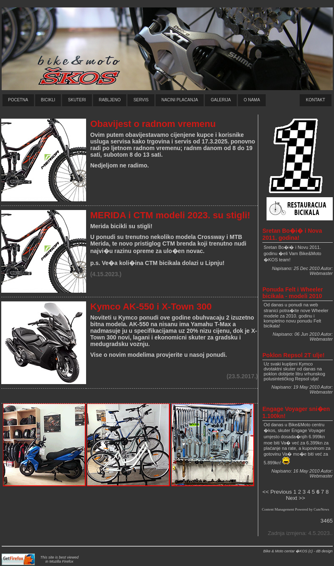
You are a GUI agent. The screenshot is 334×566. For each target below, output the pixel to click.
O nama (252, 100)
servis (141, 100)
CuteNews (321, 509)
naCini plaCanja (179, 100)
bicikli (48, 100)
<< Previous (277, 492)
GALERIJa (221, 100)
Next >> (295, 498)
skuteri (77, 100)
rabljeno (110, 100)
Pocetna (18, 100)
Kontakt (315, 100)
